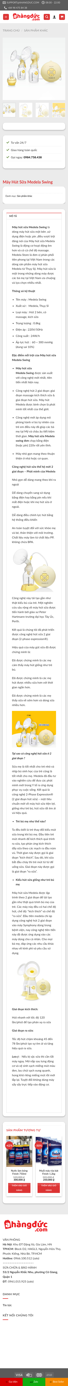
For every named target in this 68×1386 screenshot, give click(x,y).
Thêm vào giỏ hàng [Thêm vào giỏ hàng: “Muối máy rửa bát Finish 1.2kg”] (48, 1187)
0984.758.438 (33, 157)
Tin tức (7, 1305)
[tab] (34, 216)
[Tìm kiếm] (47, 17)
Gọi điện (11, 1381)
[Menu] (6, 17)
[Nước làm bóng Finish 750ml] (19, 1151)
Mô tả (13, 216)
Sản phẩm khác (36, 30)
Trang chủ (11, 30)
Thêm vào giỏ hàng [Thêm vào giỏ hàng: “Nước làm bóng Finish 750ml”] (19, 1187)
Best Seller (56, 1381)
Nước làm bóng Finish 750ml (19, 1172)
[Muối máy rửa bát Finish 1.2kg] (49, 1151)
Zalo (34, 1381)
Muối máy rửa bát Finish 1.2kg (48, 1172)
